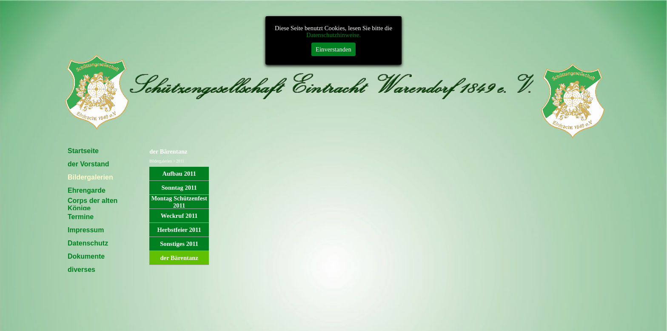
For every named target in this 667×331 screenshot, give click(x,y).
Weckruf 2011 (179, 215)
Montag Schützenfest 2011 (179, 202)
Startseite (83, 150)
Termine (81, 216)
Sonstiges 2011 (179, 243)
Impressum (86, 230)
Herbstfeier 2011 (179, 229)
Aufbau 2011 (179, 173)
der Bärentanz (179, 257)
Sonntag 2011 (179, 187)
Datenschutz (88, 243)
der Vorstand (88, 164)
